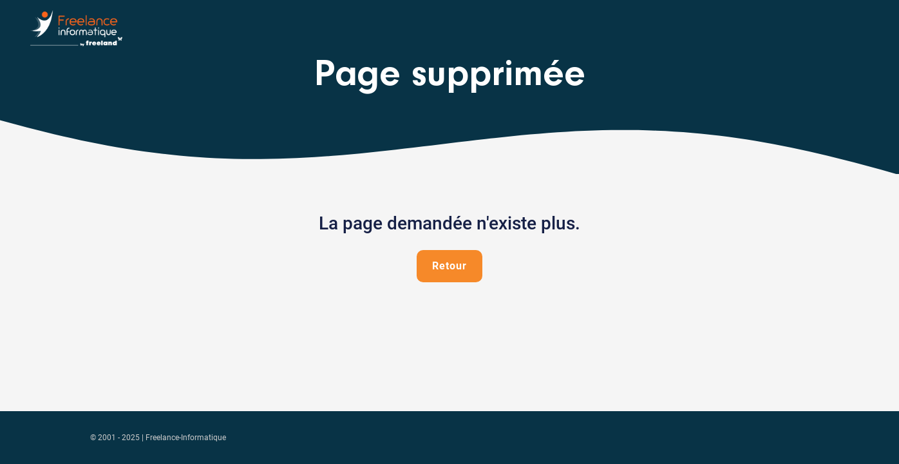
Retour (449, 266)
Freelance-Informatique (186, 437)
